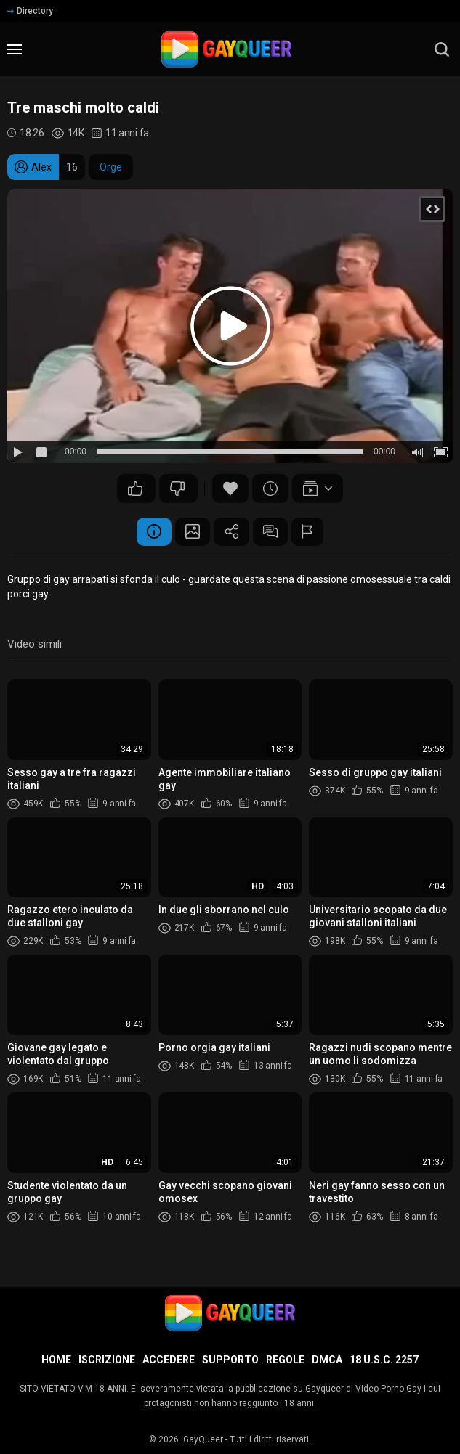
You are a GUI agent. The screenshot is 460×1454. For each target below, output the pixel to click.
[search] (442, 49)
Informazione (152, 532)
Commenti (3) (272, 532)
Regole (285, 1359)
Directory (30, 11)
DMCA (327, 1359)
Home (56, 1359)
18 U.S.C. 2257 (384, 1359)
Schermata (192, 532)
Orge (111, 167)
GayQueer (203, 1439)
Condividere (232, 532)
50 (135, 488)
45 (177, 488)
